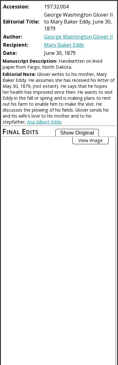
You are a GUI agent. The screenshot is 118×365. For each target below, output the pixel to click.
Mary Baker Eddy (64, 44)
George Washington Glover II (78, 36)
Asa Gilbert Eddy (44, 122)
